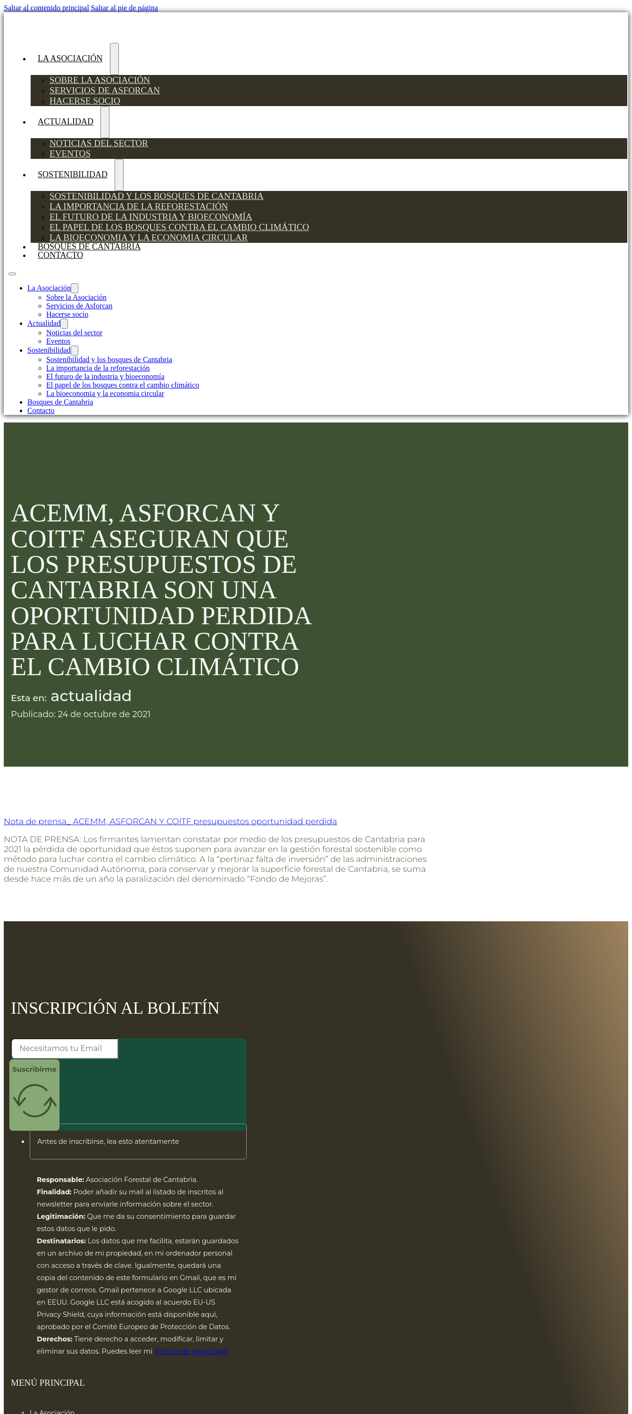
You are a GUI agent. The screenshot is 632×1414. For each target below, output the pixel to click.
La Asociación (70, 58)
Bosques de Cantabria (60, 402)
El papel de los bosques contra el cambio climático (179, 227)
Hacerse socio (85, 101)
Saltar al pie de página (124, 8)
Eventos (70, 153)
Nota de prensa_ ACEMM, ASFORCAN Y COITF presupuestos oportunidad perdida (170, 821)
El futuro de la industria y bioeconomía (151, 217)
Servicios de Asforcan (105, 90)
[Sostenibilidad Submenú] (119, 175)
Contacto (60, 255)
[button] (138, 1141)
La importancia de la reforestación (139, 206)
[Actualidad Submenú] (104, 122)
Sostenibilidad (73, 174)
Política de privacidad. (191, 1351)
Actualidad (65, 121)
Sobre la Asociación (100, 80)
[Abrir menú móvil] (12, 274)
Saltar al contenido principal (46, 8)
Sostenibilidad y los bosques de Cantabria (157, 196)
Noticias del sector (99, 143)
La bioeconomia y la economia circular (149, 237)
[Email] (64, 1048)
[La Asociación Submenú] (114, 59)
